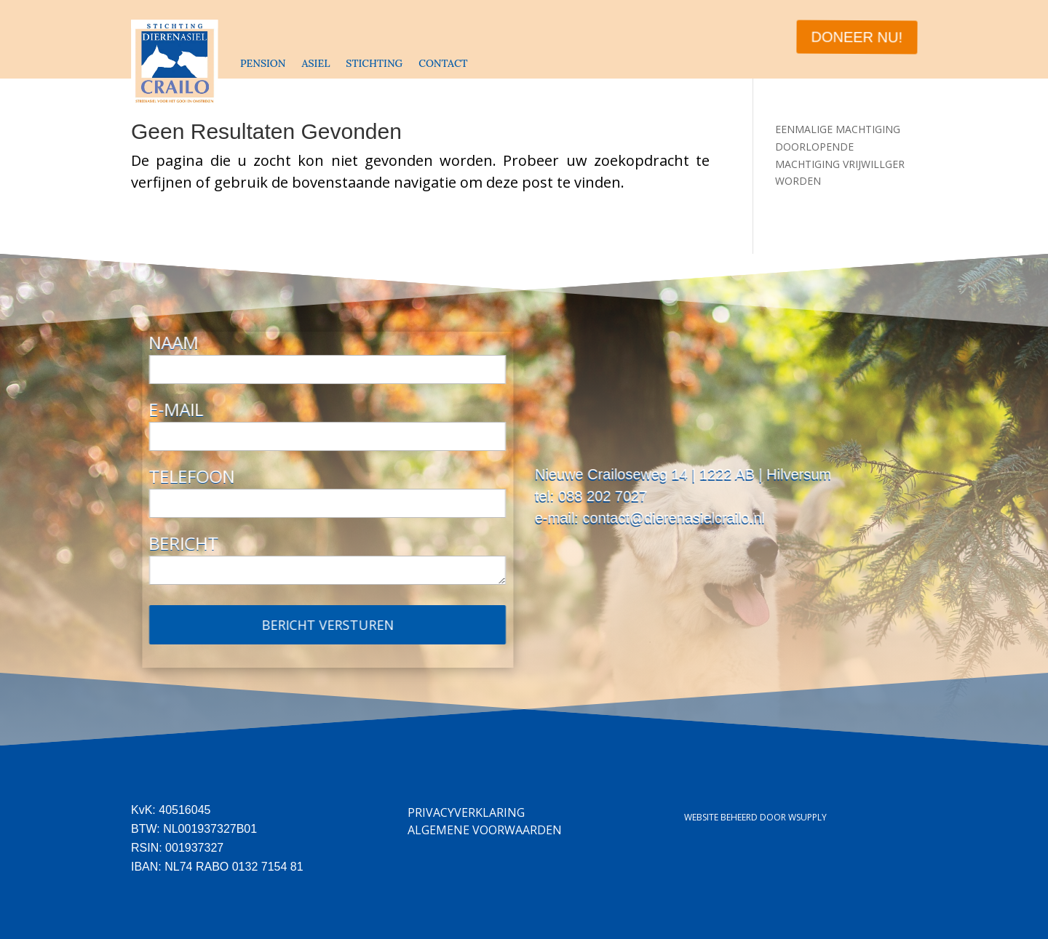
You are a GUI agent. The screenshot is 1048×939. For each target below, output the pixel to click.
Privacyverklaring (466, 812)
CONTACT (442, 63)
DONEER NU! (856, 37)
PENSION (262, 63)
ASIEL (315, 63)
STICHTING (374, 63)
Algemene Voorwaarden (485, 830)
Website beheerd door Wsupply (755, 817)
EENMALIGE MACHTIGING (837, 129)
